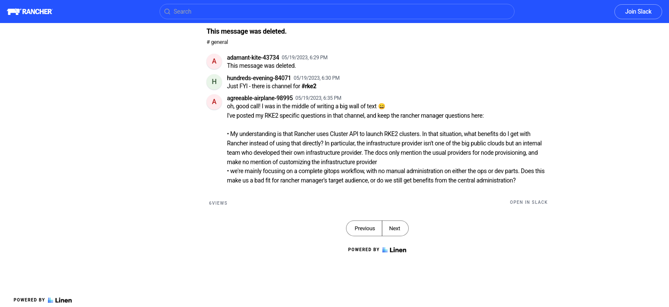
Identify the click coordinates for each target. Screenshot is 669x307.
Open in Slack (529, 202)
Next (394, 228)
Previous (365, 228)
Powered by (43, 300)
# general (217, 42)
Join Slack (638, 11)
